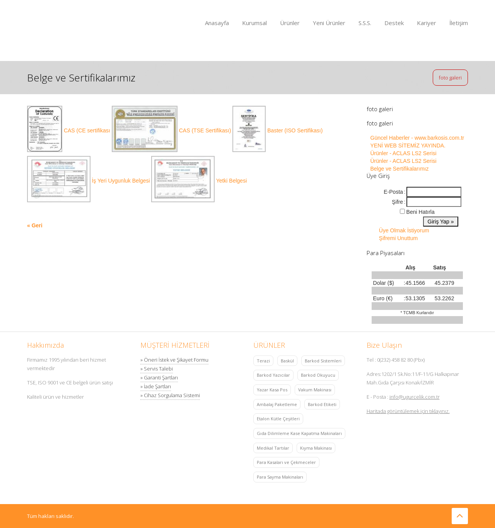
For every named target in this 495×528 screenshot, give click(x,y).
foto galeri (450, 77)
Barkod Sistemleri (323, 361)
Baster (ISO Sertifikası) (295, 130)
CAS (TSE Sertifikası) (205, 130)
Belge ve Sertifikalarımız (399, 169)
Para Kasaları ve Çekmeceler (286, 462)
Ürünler (290, 23)
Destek (394, 23)
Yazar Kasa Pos (272, 390)
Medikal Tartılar (273, 448)
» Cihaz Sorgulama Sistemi (170, 395)
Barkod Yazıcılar (273, 375)
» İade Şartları (155, 386)
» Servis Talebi (156, 368)
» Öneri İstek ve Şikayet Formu (174, 359)
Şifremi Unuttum (398, 238)
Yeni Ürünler (329, 23)
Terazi (263, 361)
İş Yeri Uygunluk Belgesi (121, 181)
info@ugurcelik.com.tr (414, 396)
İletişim (458, 23)
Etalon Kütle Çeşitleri (278, 418)
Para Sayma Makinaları (280, 477)
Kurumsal (254, 23)
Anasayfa (217, 23)
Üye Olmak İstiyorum (404, 230)
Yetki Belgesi (231, 181)
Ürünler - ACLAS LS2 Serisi (403, 153)
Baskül (287, 361)
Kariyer (426, 23)
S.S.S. (364, 23)
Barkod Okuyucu (318, 375)
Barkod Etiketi (322, 404)
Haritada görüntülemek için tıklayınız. (408, 411)
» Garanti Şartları (159, 377)
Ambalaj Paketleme (277, 404)
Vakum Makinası (314, 390)
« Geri (35, 225)
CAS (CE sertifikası (88, 130)
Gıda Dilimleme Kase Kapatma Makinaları (299, 433)
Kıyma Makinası (316, 448)
